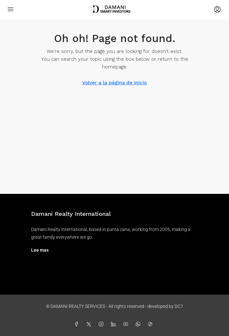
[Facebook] (77, 324)
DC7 (179, 306)
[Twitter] (90, 324)
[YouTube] (127, 324)
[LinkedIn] (114, 324)
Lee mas (40, 250)
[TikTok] (151, 324)
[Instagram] (102, 324)
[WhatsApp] (139, 324)
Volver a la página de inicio (114, 83)
